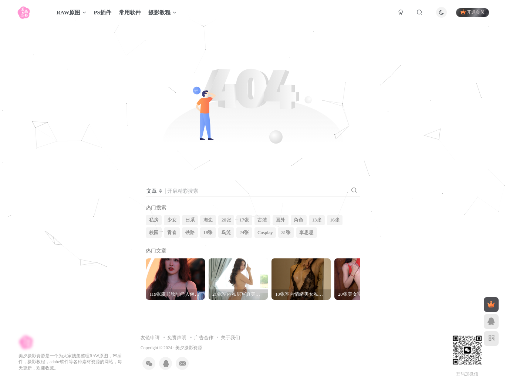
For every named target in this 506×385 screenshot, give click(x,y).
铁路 (190, 232)
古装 (262, 220)
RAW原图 (71, 13)
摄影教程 (162, 13)
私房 (154, 220)
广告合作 (203, 337)
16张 (335, 220)
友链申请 (150, 337)
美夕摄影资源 (188, 348)
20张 (226, 220)
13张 (317, 220)
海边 (208, 220)
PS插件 (102, 13)
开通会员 (473, 12)
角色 (298, 220)
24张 (244, 232)
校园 (154, 232)
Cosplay (265, 232)
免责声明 (176, 337)
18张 (208, 232)
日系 (190, 220)
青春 (172, 232)
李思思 (306, 232)
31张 (286, 232)
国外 (280, 220)
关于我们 (230, 337)
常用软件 (130, 13)
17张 (244, 220)
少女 (172, 220)
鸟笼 (226, 232)
